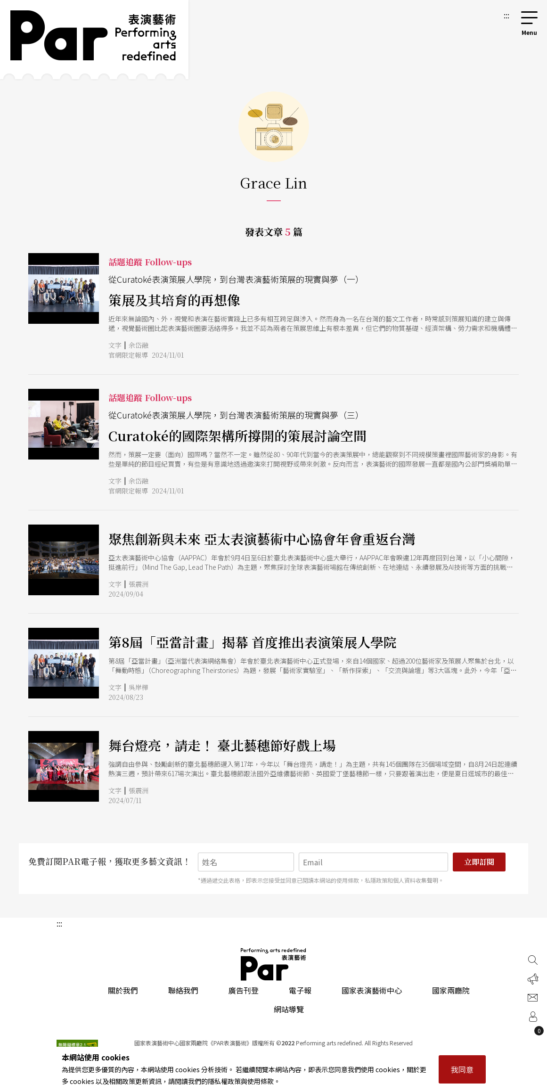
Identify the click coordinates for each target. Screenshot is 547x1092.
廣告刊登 (244, 990)
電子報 (300, 990)
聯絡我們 (183, 990)
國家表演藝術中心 (372, 990)
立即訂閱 (479, 861)
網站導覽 (289, 1009)
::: (506, 15)
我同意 (462, 1069)
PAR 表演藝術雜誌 (274, 964)
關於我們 (123, 990)
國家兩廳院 (451, 990)
